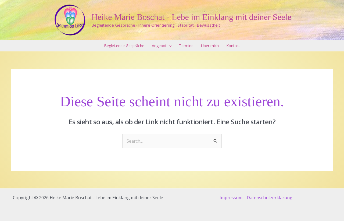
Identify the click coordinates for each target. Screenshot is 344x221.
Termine (186, 45)
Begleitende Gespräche (124, 45)
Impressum (231, 198)
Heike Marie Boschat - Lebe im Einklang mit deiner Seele (191, 17)
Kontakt (233, 45)
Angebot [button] (161, 45)
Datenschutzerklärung (269, 198)
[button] (169, 45)
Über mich (210, 45)
